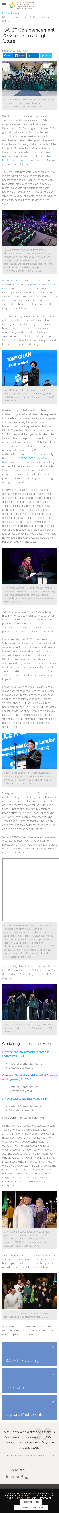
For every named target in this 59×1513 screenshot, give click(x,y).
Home (5, 13)
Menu (4, 4)
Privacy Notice (23, 1498)
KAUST (21, 120)
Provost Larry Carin (12, 280)
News (14, 13)
